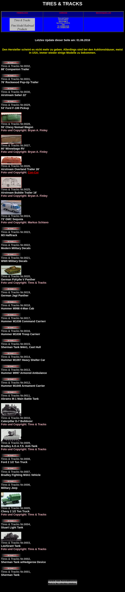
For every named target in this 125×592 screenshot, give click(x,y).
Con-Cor (33, 172)
